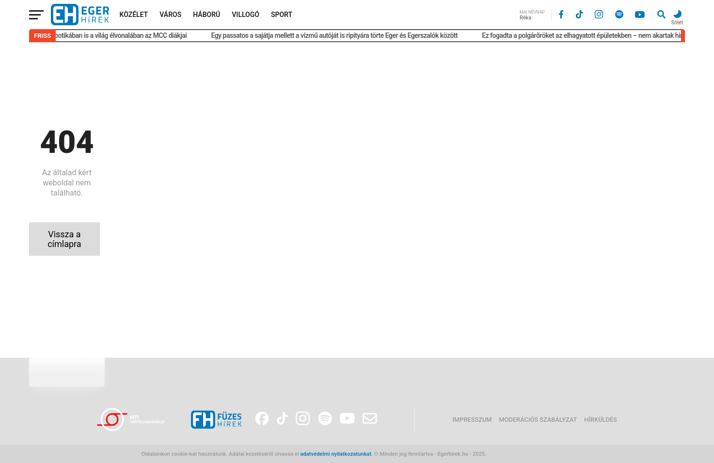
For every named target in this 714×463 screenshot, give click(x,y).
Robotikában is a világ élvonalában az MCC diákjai (119, 35)
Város (170, 14)
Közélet (134, 14)
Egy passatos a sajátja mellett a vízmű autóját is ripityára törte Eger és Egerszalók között (336, 35)
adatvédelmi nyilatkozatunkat (335, 454)
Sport (281, 14)
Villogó (245, 14)
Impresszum (472, 419)
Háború (206, 14)
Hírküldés (600, 419)
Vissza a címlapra (64, 239)
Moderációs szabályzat (538, 419)
